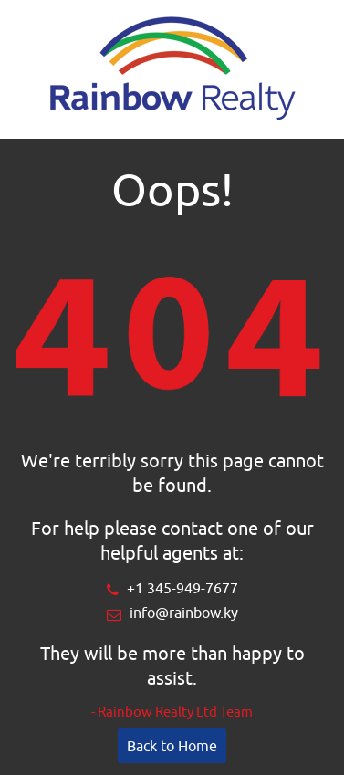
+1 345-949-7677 (182, 588)
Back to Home (172, 746)
